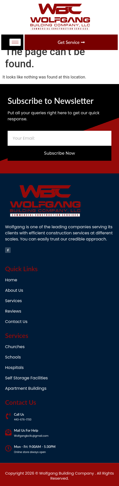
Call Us (19, 414)
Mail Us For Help (26, 430)
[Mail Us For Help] (8, 432)
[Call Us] (8, 416)
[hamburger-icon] (15, 42)
